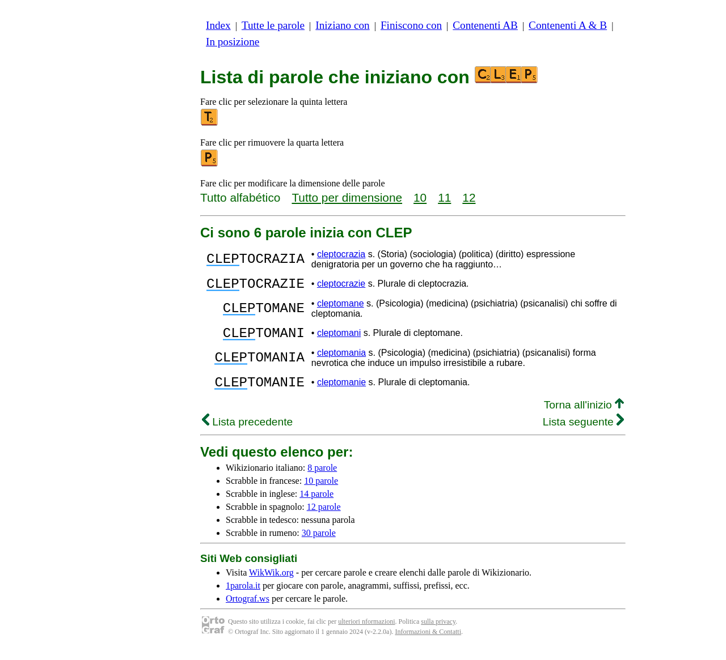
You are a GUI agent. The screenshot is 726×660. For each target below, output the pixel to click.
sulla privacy (438, 632)
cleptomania (341, 359)
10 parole (321, 491)
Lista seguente (583, 432)
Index (218, 25)
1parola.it (243, 596)
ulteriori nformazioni (366, 632)
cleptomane (340, 307)
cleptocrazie (341, 285)
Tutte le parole (273, 25)
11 (444, 197)
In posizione (232, 42)
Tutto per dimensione (347, 197)
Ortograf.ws (247, 609)
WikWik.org (271, 582)
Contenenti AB (485, 25)
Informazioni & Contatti (428, 642)
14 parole (316, 504)
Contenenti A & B (568, 25)
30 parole (319, 543)
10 (420, 197)
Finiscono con (411, 25)
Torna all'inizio (584, 415)
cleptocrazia (341, 254)
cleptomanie (341, 390)
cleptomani (339, 338)
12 (468, 197)
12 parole (324, 517)
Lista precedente (247, 432)
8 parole (322, 478)
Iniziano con (342, 25)
